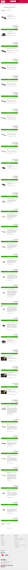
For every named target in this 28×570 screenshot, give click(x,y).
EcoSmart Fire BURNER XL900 (11, 228)
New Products (2, 538)
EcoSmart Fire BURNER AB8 (10, 289)
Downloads (2, 542)
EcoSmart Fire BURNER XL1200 (11, 213)
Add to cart (9, 421)
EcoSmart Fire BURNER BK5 (10, 198)
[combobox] (5, 10)
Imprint (16, 540)
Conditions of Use (17, 541)
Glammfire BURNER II (10, 165)
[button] (22, 1)
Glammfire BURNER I (10, 31)
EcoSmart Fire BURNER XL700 (11, 243)
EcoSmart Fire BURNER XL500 (11, 258)
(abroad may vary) (14, 18)
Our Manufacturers (3, 543)
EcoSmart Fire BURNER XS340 (11, 273)
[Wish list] (25, 1)
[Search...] (17, 1)
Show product (9, 29)
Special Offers (2, 539)
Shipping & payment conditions (19, 538)
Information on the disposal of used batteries (20, 545)
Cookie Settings (17, 547)
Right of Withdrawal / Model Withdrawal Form (20, 539)
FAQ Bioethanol (17, 546)
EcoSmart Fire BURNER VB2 (10, 322)
